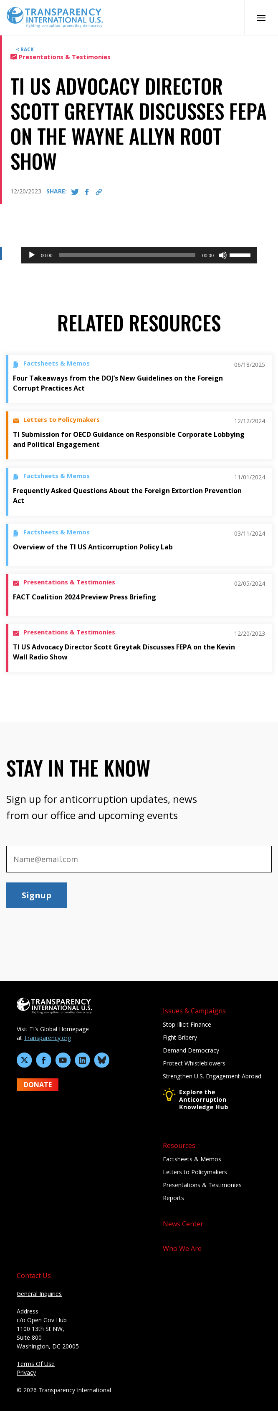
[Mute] (223, 255)
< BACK (25, 49)
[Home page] (55, 16)
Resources (179, 1145)
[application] (139, 255)
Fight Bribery (180, 1037)
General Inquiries (39, 1294)
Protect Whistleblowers (194, 1063)
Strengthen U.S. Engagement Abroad (212, 1076)
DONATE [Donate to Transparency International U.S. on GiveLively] (38, 1084)
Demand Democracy (191, 1050)
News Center (183, 1223)
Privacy (26, 1372)
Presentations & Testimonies (202, 1185)
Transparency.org (47, 1038)
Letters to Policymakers (195, 1172)
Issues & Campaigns (194, 1010)
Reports (173, 1198)
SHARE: (56, 191)
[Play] (32, 255)
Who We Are (182, 1248)
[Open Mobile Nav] (261, 17)
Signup (36, 895)
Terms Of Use (36, 1364)
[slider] (127, 255)
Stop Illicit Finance (187, 1024)
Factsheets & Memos (192, 1159)
